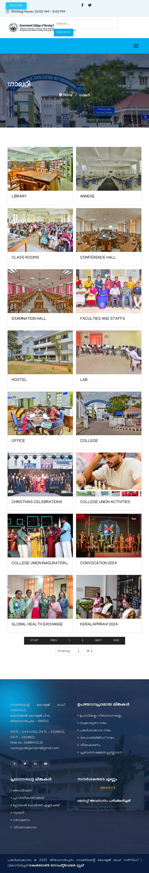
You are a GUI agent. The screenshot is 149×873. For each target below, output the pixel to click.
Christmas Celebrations (37, 502)
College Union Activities (105, 502)
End (116, 640)
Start (34, 640)
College (89, 441)
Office (18, 441)
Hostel (19, 380)
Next (98, 640)
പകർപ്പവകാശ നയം (94, 731)
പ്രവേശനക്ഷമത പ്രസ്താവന (99, 753)
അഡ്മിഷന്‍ (20, 791)
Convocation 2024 (98, 563)
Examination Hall (29, 319)
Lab (83, 380)
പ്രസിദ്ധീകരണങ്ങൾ (27, 798)
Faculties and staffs (102, 319)
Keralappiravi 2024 (99, 625)
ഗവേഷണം (20, 820)
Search (63, 32)
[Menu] (136, 46)
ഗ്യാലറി (17, 813)
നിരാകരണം (89, 745)
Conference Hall (98, 258)
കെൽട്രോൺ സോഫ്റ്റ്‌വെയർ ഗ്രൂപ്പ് (56, 866)
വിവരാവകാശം (23, 828)
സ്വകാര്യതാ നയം (92, 723)
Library (19, 197)
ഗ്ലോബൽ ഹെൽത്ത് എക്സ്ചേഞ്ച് (35, 806)
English (16, 5)
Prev (53, 640)
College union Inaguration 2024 (40, 563)
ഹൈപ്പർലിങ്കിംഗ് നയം (95, 738)
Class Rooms (25, 258)
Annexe (87, 197)
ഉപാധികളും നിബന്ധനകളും (99, 716)
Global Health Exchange (37, 625)
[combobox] (86, 24)
